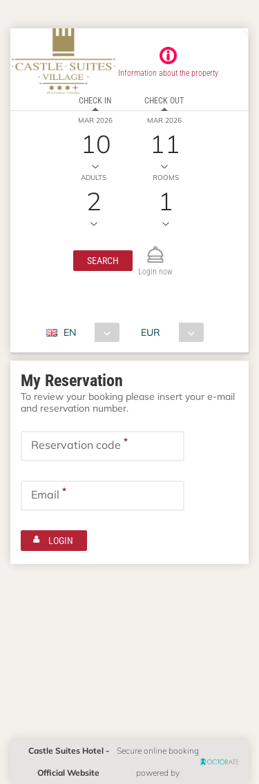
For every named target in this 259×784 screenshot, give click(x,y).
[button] (103, 260)
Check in (95, 101)
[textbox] (102, 446)
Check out (164, 101)
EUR (150, 332)
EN (70, 332)
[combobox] (88, 332)
